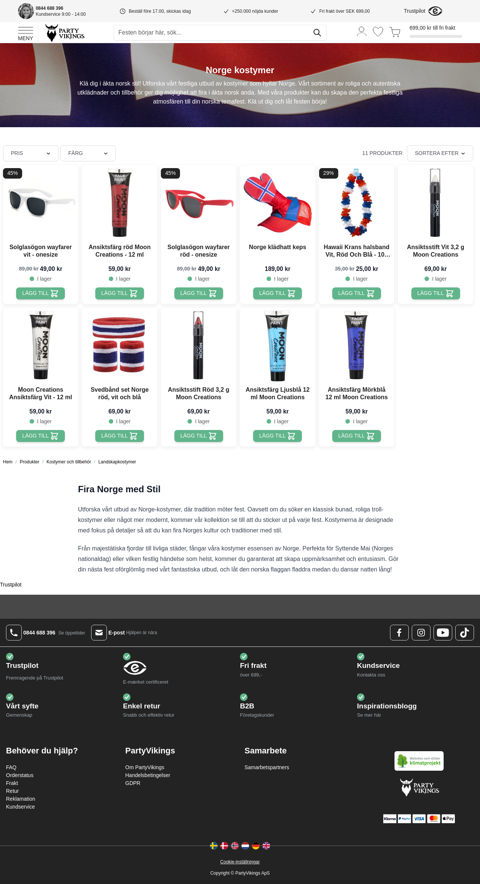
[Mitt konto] (362, 31)
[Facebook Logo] (399, 632)
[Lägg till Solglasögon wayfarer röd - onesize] (198, 293)
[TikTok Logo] (464, 632)
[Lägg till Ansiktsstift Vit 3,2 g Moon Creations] (435, 293)
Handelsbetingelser (147, 775)
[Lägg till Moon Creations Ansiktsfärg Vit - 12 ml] (40, 436)
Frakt (12, 783)
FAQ (11, 767)
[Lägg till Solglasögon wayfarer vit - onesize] (40, 293)
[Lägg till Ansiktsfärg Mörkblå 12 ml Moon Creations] (356, 436)
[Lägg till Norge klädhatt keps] (277, 293)
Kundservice (20, 807)
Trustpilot (414, 11)
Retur (12, 791)
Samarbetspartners (266, 767)
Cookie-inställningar (240, 861)
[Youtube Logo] (443, 632)
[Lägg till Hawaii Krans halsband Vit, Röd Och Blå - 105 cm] (356, 293)
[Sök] (317, 32)
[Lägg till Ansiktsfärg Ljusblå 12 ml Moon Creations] (277, 436)
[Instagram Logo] (421, 632)
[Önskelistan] (378, 32)
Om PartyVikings (144, 767)
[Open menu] (25, 32)
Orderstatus (19, 775)
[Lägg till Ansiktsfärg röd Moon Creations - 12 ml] (119, 293)
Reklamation (20, 799)
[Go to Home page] (64, 32)
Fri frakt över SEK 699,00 (344, 11)
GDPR (132, 783)
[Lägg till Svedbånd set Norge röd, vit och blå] (119, 436)
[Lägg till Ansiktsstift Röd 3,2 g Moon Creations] (198, 436)
